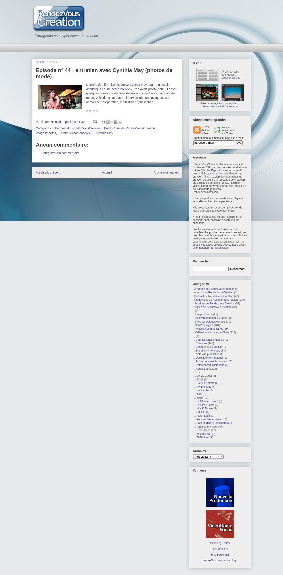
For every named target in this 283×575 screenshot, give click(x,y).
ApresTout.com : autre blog (220, 560)
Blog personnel (220, 554)
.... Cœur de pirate (203, 383)
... (194, 336)
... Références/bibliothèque (208, 365)
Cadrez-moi (231, 106)
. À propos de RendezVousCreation (213, 288)
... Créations (200, 343)
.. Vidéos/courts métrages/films (211, 332)
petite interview (121, 89)
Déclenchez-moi (211, 106)
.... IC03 (197, 393)
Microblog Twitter (220, 543)
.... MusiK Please (203, 408)
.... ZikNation (200, 437)
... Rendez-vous (202, 368)
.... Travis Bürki (201, 430)
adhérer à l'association (214, 247)
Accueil (107, 172)
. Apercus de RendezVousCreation (213, 292)
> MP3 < (92, 111)
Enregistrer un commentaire (60, 153)
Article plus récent (48, 172)
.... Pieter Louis (201, 415)
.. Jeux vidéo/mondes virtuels (210, 317)
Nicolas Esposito (212, 170)
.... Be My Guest (202, 375)
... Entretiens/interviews (74, 133)
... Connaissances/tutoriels (208, 339)
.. (193, 310)
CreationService (231, 77)
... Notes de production (206, 354)
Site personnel (220, 548)
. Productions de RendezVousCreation (128, 128)
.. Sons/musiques (203, 325)
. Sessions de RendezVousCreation (214, 303)
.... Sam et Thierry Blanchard (210, 422)
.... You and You (202, 434)
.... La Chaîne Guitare (205, 401)
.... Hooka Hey (201, 390)
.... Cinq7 (198, 379)
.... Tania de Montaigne (206, 426)
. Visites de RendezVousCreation (212, 307)
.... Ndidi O (199, 412)
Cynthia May (138, 84)
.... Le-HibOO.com (203, 405)
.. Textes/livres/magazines (208, 328)
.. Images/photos (202, 314)
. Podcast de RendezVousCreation (77, 128)
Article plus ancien (166, 172)
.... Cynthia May (102, 133)
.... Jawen (198, 397)
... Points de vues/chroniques (210, 361)
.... (194, 372)
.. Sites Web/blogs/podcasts (209, 321)
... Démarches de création (208, 346)
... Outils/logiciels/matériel (208, 357)
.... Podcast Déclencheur (207, 419)
